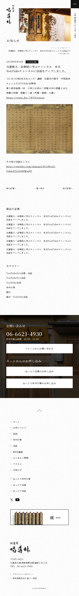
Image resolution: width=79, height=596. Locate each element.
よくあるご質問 (20, 457)
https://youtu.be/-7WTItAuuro (25, 97)
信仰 (15, 433)
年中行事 (10, 287)
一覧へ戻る (40, 188)
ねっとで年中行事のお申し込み (39, 383)
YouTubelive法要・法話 (19, 273)
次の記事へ (68, 188)
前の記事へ (11, 188)
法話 (15, 445)
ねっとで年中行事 (22, 478)
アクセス (17, 464)
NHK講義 (18, 451)
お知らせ (64, 48)
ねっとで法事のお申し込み (39, 371)
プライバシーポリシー (23, 574)
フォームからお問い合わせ (39, 348)
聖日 (8, 292)
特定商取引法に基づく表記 (25, 578)
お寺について (19, 427)
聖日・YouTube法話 (17, 296)
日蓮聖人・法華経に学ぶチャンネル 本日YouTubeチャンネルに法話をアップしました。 (39, 218)
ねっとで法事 (19, 484)
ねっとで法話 (19, 490)
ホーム (54, 48)
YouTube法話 (32, 62)
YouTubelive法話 (16, 277)
